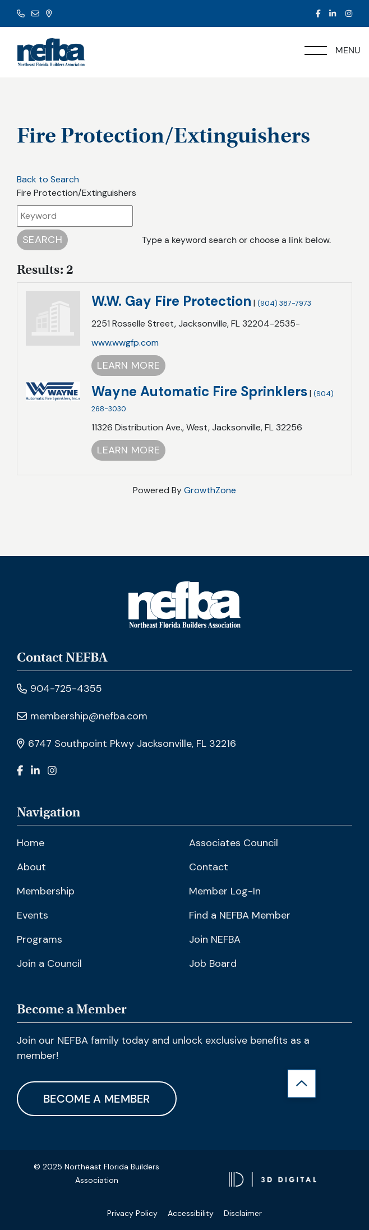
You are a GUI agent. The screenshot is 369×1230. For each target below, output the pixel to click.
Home (30, 843)
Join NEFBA (215, 939)
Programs (39, 939)
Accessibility (191, 1213)
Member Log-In (225, 891)
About (31, 867)
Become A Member (96, 1098)
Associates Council (233, 843)
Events (32, 915)
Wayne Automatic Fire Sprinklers (199, 391)
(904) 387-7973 (284, 303)
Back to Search (48, 179)
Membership (46, 891)
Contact (208, 867)
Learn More (128, 365)
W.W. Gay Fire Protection (171, 301)
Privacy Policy (132, 1213)
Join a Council (49, 963)
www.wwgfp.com (125, 342)
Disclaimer (243, 1213)
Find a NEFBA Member (239, 915)
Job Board (213, 963)
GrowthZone (210, 490)
